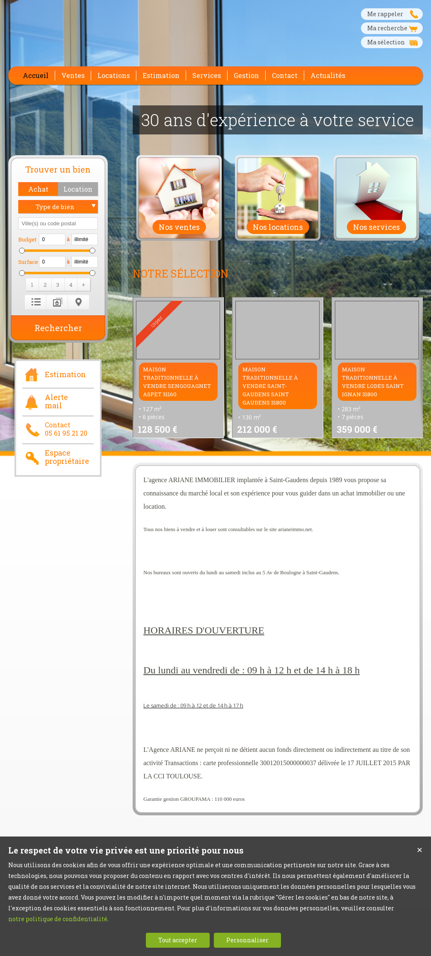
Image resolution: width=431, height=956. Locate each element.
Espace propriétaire (55, 457)
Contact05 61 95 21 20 (54, 429)
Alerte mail (45, 401)
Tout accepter (177, 940)
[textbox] (58, 223)
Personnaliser (247, 940)
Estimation (54, 373)
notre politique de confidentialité (57, 919)
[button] (38, 189)
